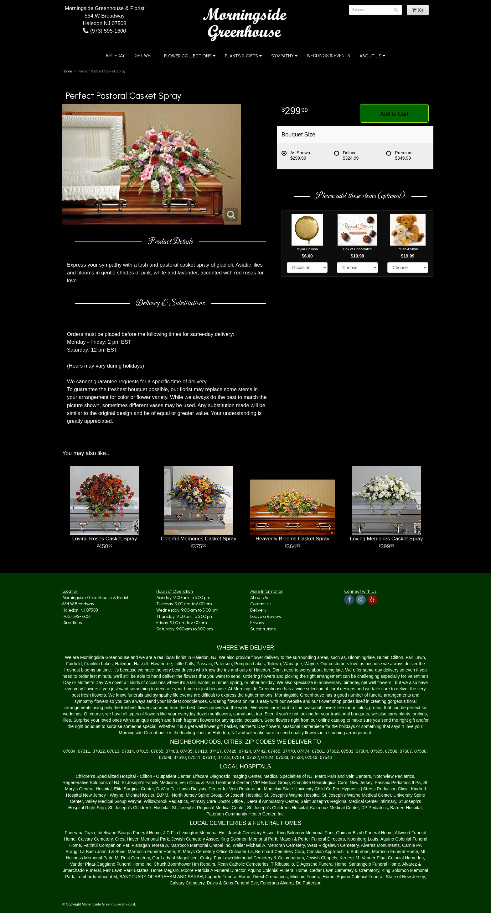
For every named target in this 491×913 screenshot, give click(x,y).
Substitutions (263, 629)
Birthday (115, 55)
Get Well (144, 55)
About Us (370, 56)
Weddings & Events (328, 55)
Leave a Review (266, 616)
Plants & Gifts (241, 56)
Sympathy (282, 56)
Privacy (257, 622)
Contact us (260, 604)
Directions (72, 622)
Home (67, 71)
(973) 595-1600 (104, 31)
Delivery (258, 610)
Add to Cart (394, 114)
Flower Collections (188, 56)
